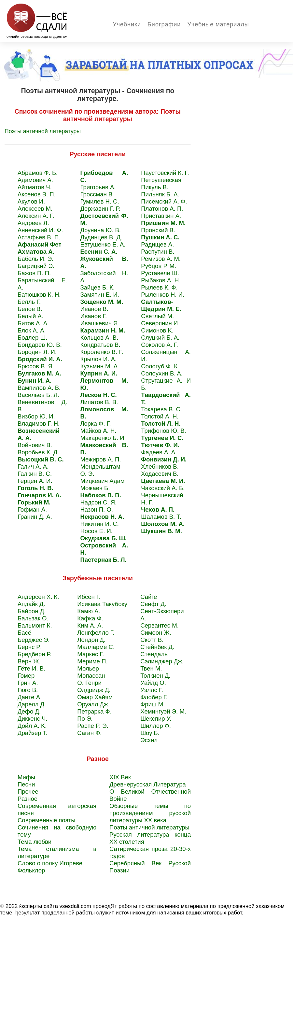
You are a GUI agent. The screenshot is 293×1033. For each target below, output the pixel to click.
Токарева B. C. (161, 409)
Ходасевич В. (159, 473)
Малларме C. (96, 647)
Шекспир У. (155, 718)
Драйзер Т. (33, 732)
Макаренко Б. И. (103, 437)
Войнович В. (35, 445)
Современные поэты (46, 820)
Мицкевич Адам (102, 480)
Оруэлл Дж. (93, 704)
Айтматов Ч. (35, 187)
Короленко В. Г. (101, 351)
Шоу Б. (150, 732)
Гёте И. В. (31, 668)
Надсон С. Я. (98, 502)
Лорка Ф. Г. (95, 423)
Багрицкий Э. (36, 265)
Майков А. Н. (98, 430)
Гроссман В (96, 194)
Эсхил (149, 740)
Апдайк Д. (31, 604)
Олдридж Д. (93, 689)
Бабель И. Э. (35, 258)
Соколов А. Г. (159, 344)
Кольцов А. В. (99, 337)
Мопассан (91, 675)
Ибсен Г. (89, 596)
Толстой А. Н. (159, 416)
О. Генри (89, 682)
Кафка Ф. (90, 618)
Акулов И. (31, 201)
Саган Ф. (89, 732)
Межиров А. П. (100, 459)
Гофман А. (32, 509)
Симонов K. (157, 330)
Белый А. (30, 316)
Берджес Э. (34, 639)
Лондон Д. (91, 639)
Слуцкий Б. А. (160, 337)
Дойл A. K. (32, 725)
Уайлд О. (153, 682)
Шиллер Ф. (155, 725)
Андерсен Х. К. (38, 596)
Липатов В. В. (99, 402)
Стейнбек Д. (157, 647)
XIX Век (120, 777)
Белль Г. (29, 301)
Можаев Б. (95, 488)
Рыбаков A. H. (160, 280)
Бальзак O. (33, 618)
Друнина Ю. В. (100, 230)
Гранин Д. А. (35, 516)
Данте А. (30, 697)
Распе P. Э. (92, 725)
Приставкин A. (161, 215)
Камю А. (88, 611)
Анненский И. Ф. (40, 230)
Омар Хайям (95, 697)
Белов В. (30, 308)
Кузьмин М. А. (99, 366)
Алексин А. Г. (36, 215)
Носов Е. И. (96, 531)
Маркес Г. (90, 654)
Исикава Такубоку (102, 604)
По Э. (84, 718)
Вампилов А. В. (39, 387)
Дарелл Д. (32, 704)
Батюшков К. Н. (39, 294)
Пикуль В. (154, 187)
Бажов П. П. (34, 273)
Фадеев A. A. (159, 452)
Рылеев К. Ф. (159, 287)
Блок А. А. (32, 330)
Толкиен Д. (155, 675)
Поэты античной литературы (43, 131)
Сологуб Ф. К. (160, 366)
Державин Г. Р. (100, 208)
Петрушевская (161, 180)
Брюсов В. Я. (36, 366)
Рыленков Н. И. (162, 294)
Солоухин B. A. (162, 373)
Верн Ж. (29, 661)
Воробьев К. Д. (38, 452)
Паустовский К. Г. (165, 172)
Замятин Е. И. (99, 294)
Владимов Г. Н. (39, 423)
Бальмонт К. (35, 625)
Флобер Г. (154, 697)
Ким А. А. (90, 625)
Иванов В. (94, 308)
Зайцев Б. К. (97, 287)
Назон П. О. (96, 509)
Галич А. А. (33, 466)
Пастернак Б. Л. (103, 559)
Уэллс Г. (151, 689)
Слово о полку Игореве (50, 863)
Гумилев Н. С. (99, 201)
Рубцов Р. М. (158, 265)
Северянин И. (160, 323)
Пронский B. (158, 230)
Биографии (164, 24)
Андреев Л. (33, 222)
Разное (27, 798)
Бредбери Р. (34, 654)
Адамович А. (35, 180)
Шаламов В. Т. (161, 516)
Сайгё (148, 596)
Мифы (26, 777)
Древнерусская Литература (147, 784)
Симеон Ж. (155, 632)
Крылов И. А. (98, 359)
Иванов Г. (93, 316)
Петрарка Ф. (94, 711)
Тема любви (34, 841)
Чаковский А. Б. (163, 488)
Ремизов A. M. (161, 258)
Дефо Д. (29, 711)
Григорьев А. (98, 187)
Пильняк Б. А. (160, 194)
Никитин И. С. (99, 523)
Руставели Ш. (160, 273)
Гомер (26, 675)
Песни (26, 784)
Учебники (127, 24)
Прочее (28, 791)
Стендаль (154, 654)
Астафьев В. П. (39, 237)
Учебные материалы (218, 24)
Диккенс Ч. (33, 718)
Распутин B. (157, 251)
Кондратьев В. (100, 344)
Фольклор (31, 870)
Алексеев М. (35, 208)
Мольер (88, 668)
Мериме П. (92, 661)
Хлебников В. (160, 466)
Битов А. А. (33, 323)
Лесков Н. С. (98, 394)
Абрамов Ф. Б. (38, 172)
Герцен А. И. (35, 480)
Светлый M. (157, 316)
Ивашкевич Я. (99, 323)
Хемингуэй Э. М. (163, 711)
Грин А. (28, 682)
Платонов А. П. (162, 208)
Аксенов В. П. (37, 194)
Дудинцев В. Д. (101, 237)
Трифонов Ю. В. (163, 430)
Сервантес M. (159, 625)
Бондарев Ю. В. (40, 344)
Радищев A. (157, 244)
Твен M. (151, 668)
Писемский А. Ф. (164, 201)
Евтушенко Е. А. (102, 244)
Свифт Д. (153, 604)
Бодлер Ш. (33, 337)
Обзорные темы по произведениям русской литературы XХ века (150, 813)
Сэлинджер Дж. (162, 661)
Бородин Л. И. (37, 351)
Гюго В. (28, 689)
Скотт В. (151, 639)
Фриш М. (152, 704)
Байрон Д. (32, 611)
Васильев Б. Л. (38, 394)
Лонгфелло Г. (96, 632)
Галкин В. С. (35, 473)
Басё (24, 632)
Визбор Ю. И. (36, 416)
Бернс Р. (29, 647)
